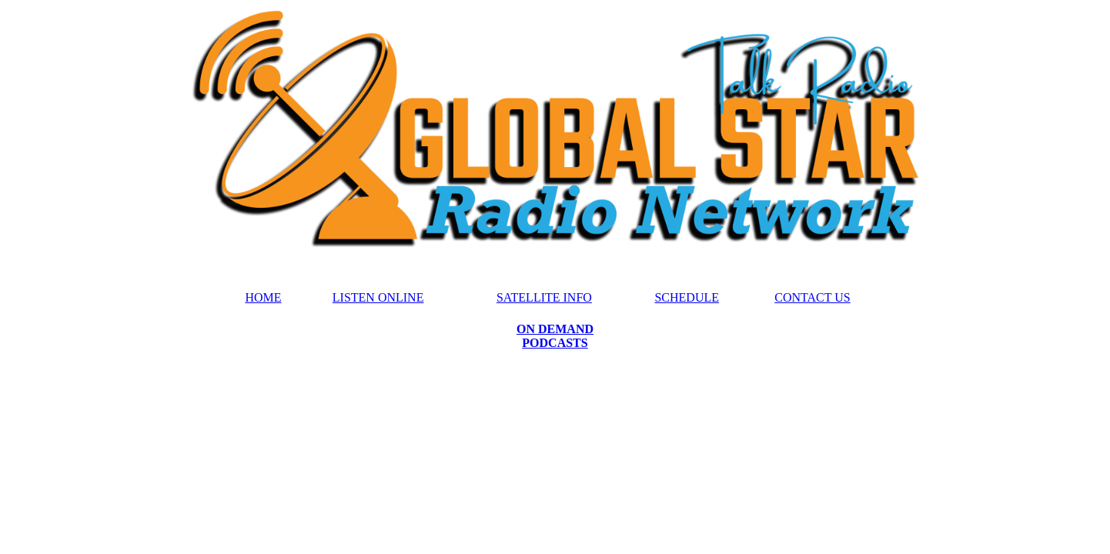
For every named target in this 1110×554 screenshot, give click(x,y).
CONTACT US (812, 297)
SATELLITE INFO (544, 297)
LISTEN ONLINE (378, 297)
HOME (263, 297)
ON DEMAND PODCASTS (555, 335)
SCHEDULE (686, 297)
